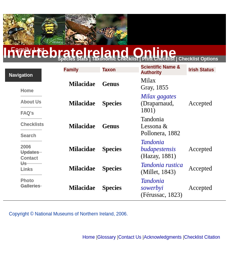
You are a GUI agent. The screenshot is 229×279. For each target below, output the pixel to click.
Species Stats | (75, 59)
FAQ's (27, 113)
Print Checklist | (160, 59)
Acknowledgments (162, 237)
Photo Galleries (30, 182)
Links (27, 169)
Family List (27, 50)
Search (28, 135)
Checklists (31, 124)
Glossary (106, 237)
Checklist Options (198, 59)
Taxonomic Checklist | (117, 59)
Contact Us (29, 159)
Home (27, 90)
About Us (31, 102)
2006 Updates (30, 148)
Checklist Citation (202, 237)
